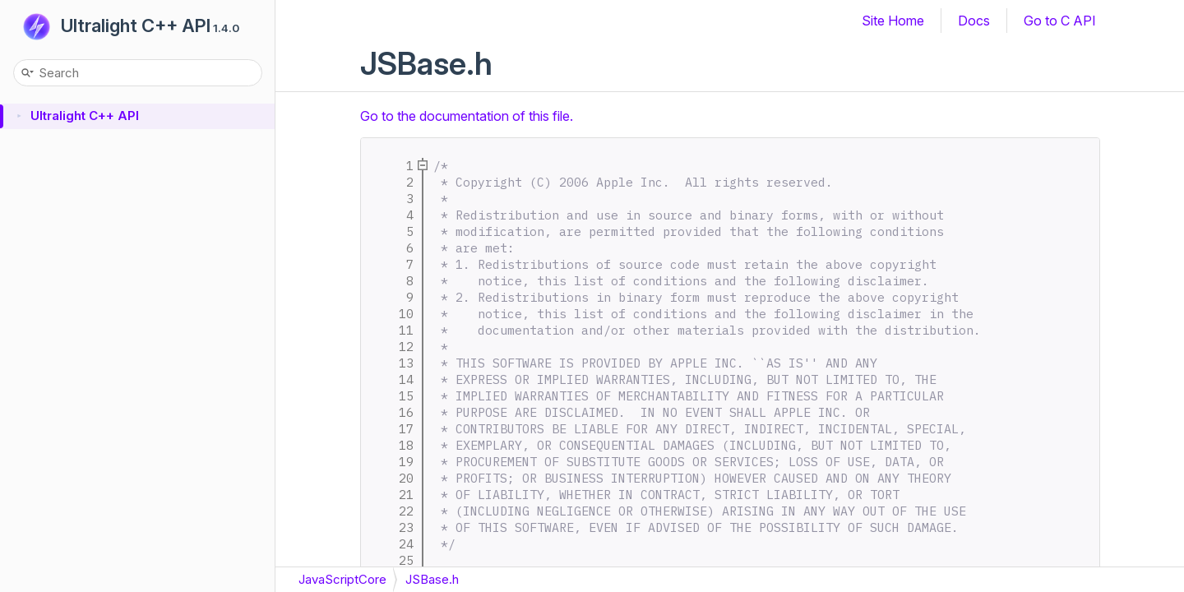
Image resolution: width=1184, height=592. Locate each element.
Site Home (893, 20)
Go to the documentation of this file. (466, 116)
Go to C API (1060, 20)
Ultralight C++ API (135, 25)
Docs (974, 20)
